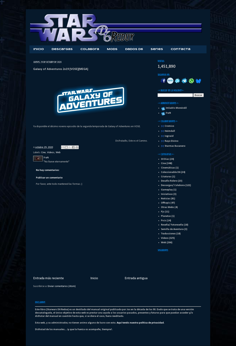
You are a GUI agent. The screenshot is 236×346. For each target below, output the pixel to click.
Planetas (166, 216)
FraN (168, 113)
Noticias (165, 198)
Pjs (162, 211)
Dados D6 (134, 49)
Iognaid (169, 136)
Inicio (38, 49)
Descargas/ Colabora (173, 185)
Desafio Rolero (169, 181)
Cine (43, 152)
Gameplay (167, 189)
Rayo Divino (171, 141)
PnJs (163, 220)
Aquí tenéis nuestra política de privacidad (140, 322)
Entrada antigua (136, 278)
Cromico (169, 126)
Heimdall (170, 131)
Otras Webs (167, 207)
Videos (50, 152)
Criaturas (166, 176)
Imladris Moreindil (176, 108)
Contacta (180, 49)
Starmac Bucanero (175, 146)
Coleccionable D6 (170, 172)
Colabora (89, 49)
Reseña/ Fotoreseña (172, 224)
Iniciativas (167, 194)
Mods (112, 49)
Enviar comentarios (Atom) (62, 286)
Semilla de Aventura (172, 229)
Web (58, 152)
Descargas (62, 49)
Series (157, 49)
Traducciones (168, 233)
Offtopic (165, 203)
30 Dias (165, 159)
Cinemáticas (168, 167)
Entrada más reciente (48, 278)
